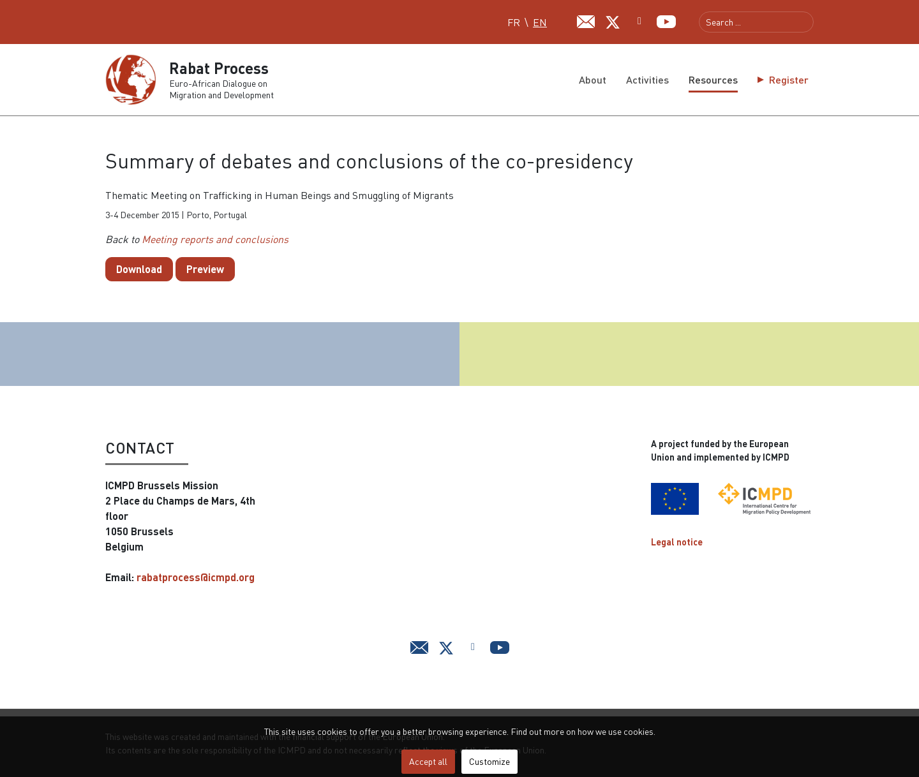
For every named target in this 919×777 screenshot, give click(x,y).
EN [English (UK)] (540, 22)
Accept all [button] (428, 761)
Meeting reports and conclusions (215, 239)
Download (139, 269)
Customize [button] (489, 761)
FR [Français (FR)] (513, 22)
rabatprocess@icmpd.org (196, 577)
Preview (205, 269)
